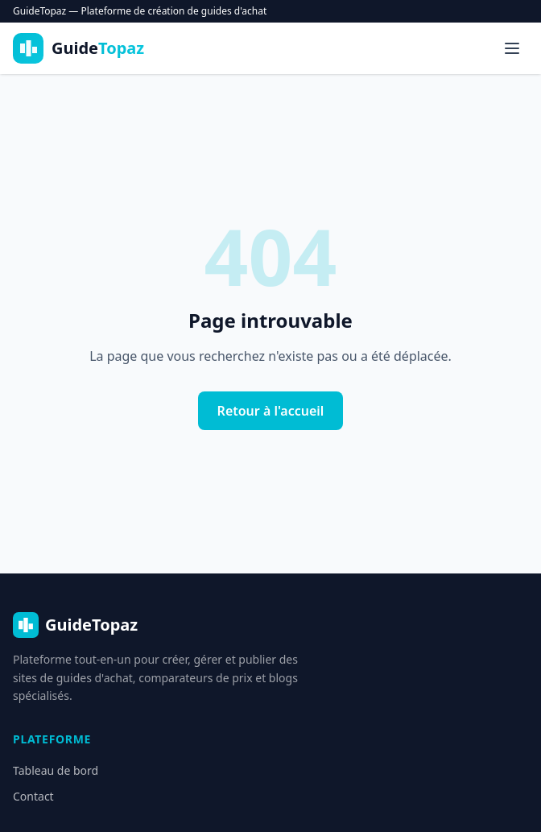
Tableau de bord (55, 770)
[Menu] (512, 48)
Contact (33, 796)
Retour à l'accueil (270, 411)
